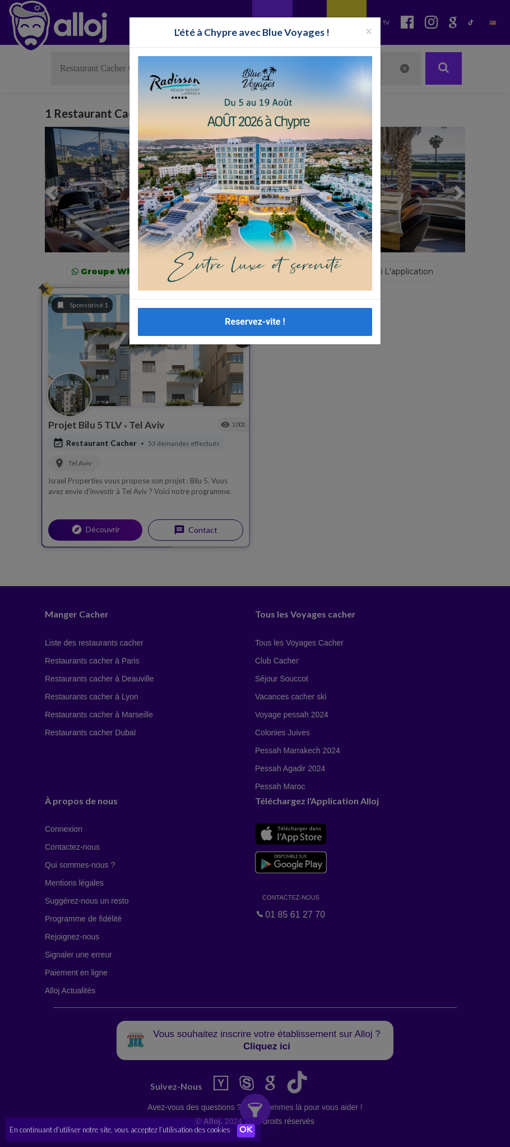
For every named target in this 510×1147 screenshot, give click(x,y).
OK (246, 1130)
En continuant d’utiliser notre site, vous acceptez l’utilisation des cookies (120, 1130)
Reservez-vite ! (255, 321)
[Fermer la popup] (368, 30)
